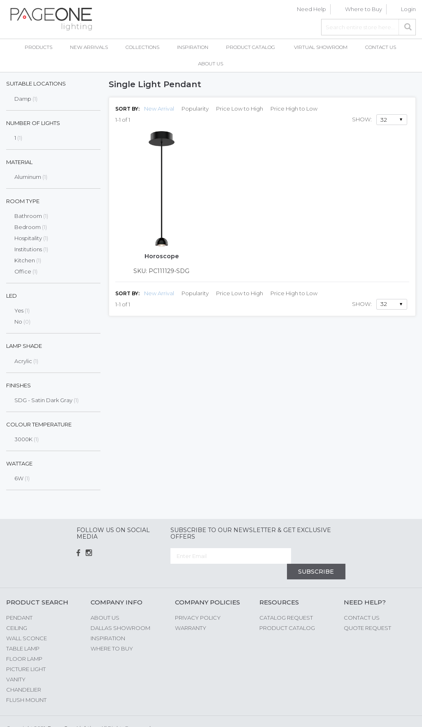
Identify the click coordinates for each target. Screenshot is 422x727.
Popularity (195, 108)
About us (105, 601)
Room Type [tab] (23, 201)
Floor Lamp (24, 642)
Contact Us (362, 601)
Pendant (19, 601)
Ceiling (16, 612)
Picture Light (26, 653)
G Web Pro (401, 713)
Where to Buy (363, 9)
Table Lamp (23, 632)
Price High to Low (293, 108)
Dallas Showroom (120, 612)
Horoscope (162, 256)
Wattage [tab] (19, 463)
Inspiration (108, 622)
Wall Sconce (26, 622)
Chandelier (23, 673)
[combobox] (368, 27)
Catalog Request (286, 601)
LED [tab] (11, 295)
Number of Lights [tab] (33, 123)
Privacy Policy (198, 601)
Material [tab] (19, 162)
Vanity (16, 663)
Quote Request (367, 612)
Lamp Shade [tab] (24, 346)
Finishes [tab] (18, 385)
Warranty (190, 612)
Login (408, 9)
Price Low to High (239, 108)
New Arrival (159, 108)
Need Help (311, 9)
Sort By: (127, 109)
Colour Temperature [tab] (39, 424)
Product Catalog (287, 612)
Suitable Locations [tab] (36, 83)
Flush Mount (26, 684)
